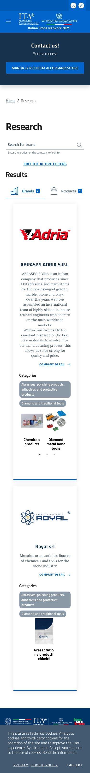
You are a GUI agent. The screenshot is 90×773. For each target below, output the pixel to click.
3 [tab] (54, 454)
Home (10, 100)
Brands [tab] (25, 191)
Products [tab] (66, 191)
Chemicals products (32, 442)
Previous (15, 429)
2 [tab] (47, 454)
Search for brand (22, 144)
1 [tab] (39, 454)
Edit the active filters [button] (45, 164)
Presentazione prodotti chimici (44, 654)
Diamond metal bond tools (56, 444)
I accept (74, 765)
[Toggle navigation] (8, 21)
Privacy (21, 765)
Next (74, 429)
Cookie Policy (44, 765)
